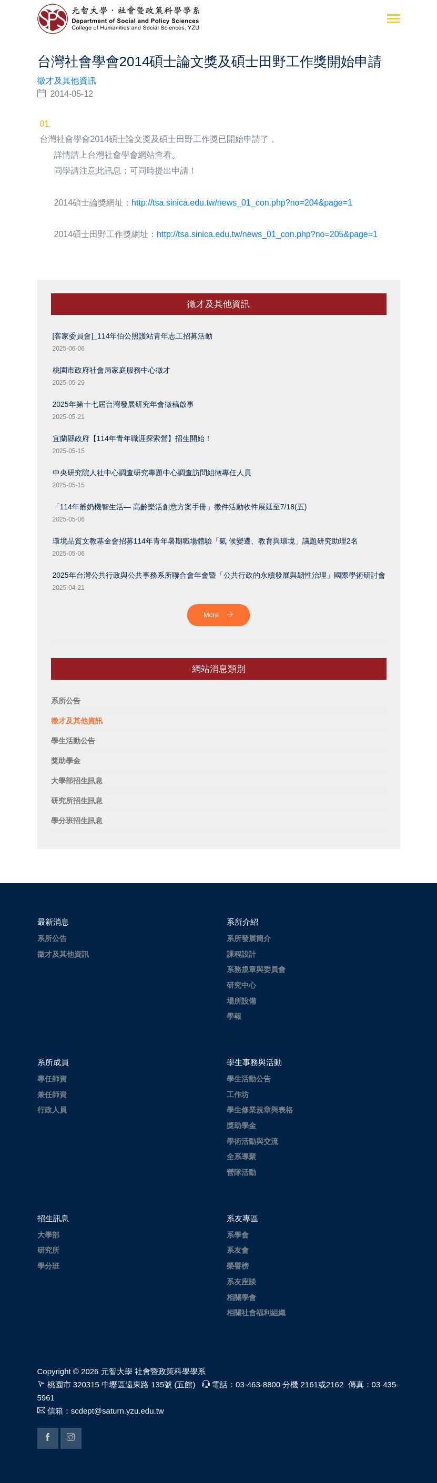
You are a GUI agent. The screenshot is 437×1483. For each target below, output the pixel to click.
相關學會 (241, 1297)
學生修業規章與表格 (260, 1110)
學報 (234, 1016)
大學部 (48, 1235)
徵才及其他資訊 (66, 80)
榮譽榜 (238, 1266)
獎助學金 (241, 1125)
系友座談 (241, 1281)
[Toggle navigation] (393, 19)
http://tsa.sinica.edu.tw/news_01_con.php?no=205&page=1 (267, 234)
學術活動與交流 (252, 1141)
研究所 (48, 1250)
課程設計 (241, 954)
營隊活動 (241, 1172)
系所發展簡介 (249, 938)
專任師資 (52, 1079)
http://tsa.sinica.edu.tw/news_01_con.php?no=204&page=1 (241, 202)
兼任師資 (52, 1094)
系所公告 (52, 938)
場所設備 (241, 1001)
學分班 (48, 1266)
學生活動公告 (249, 1079)
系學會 (238, 1235)
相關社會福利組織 (256, 1312)
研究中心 (241, 985)
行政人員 (52, 1110)
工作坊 (238, 1094)
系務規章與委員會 (256, 969)
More (218, 615)
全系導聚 (241, 1156)
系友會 (238, 1250)
